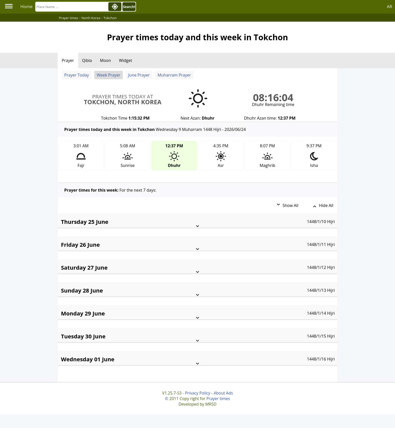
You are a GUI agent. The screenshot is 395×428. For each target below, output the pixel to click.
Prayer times (218, 398)
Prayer (68, 60)
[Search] (71, 6)
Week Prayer (108, 75)
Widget (125, 60)
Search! (129, 7)
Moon (105, 60)
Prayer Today (76, 75)
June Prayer (139, 75)
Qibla (87, 60)
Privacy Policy (197, 393)
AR (389, 6)
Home (26, 6)
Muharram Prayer (174, 75)
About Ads (223, 393)
